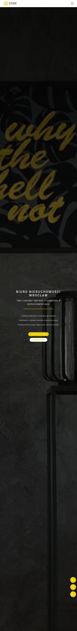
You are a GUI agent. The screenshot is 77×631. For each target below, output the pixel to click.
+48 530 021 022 (38, 334)
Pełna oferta (38, 340)
